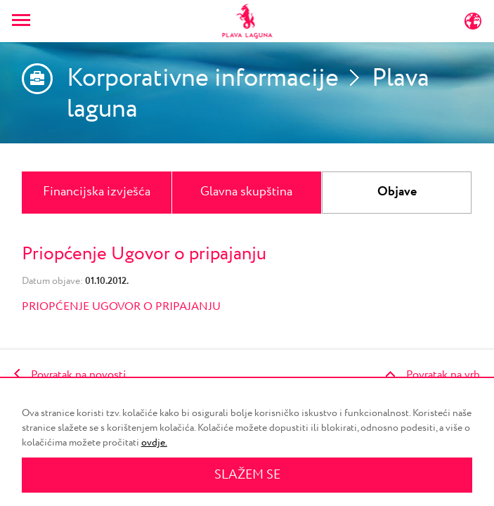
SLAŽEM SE (247, 475)
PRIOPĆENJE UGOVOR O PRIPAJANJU (122, 307)
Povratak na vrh (443, 375)
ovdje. (154, 443)
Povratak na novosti (78, 375)
